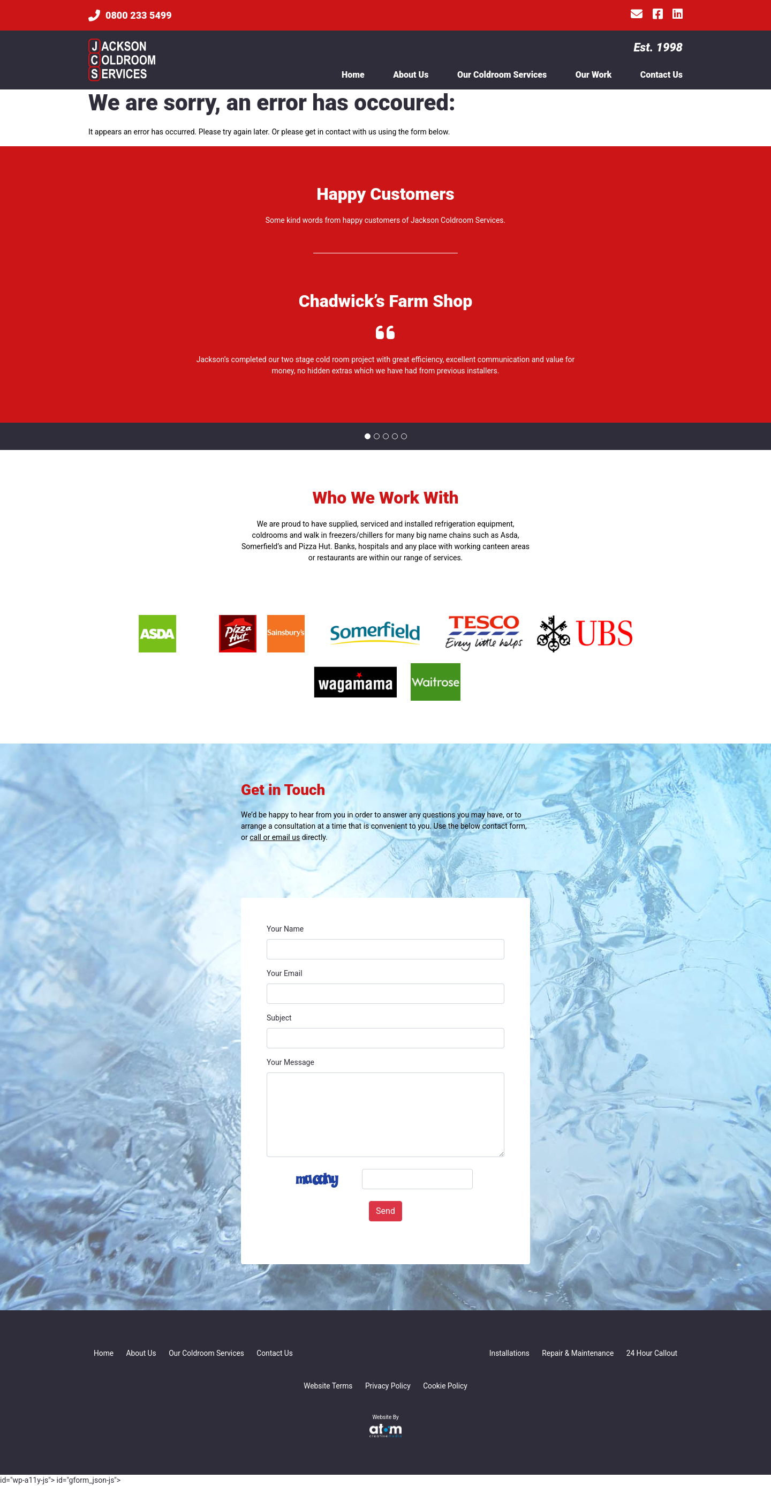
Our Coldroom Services (502, 75)
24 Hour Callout (651, 1353)
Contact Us (661, 75)
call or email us (275, 837)
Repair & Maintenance (576, 1353)
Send (385, 1211)
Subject (279, 1018)
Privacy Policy (388, 1386)
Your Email (285, 973)
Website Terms (327, 1386)
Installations (507, 1353)
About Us (410, 75)
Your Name (285, 929)
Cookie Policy (446, 1386)
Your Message (290, 1062)
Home (353, 75)
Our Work (594, 75)
